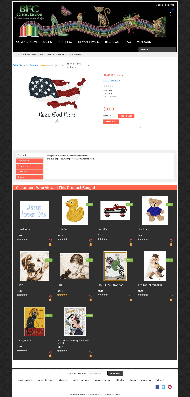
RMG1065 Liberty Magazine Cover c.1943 (74, 341)
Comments (23, 166)
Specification (23, 160)
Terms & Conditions (102, 380)
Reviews (21, 177)
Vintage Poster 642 (26, 340)
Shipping (120, 380)
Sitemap (132, 380)
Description (23, 155)
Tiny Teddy (143, 229)
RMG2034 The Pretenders (150, 285)
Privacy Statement (81, 380)
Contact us (146, 380)
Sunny (20, 285)
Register (169, 5)
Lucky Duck (63, 229)
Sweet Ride (103, 229)
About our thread (25, 380)
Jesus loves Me (24, 229)
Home (17, 54)
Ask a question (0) (111, 80)
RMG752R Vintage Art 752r (110, 285)
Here (60, 285)
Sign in (159, 5)
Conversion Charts (46, 380)
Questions (22, 171)
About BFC (63, 380)
